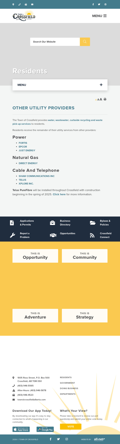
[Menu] (99, 16)
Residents (66, 377)
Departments (68, 394)
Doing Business (69, 388)
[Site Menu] (60, 84)
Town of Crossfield (23, 15)
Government (67, 383)
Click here (59, 194)
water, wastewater (58, 120)
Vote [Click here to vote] (71, 426)
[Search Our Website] (60, 42)
